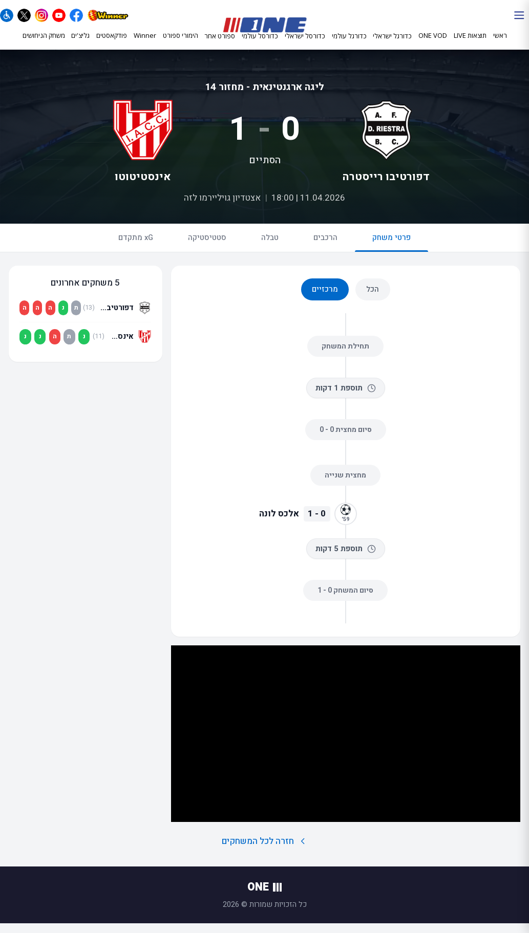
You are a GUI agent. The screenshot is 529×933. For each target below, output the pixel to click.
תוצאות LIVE (470, 44)
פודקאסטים (111, 44)
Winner (145, 44)
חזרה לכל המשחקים (264, 850)
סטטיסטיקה (207, 247)
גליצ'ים (80, 44)
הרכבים (325, 247)
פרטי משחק (391, 252)
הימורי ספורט (180, 44)
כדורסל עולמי (260, 45)
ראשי (500, 44)
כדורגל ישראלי (392, 45)
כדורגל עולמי (349, 45)
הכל (372, 299)
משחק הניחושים (44, 44)
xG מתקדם (135, 247)
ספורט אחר (219, 45)
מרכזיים (325, 299)
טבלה (270, 247)
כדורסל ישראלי (305, 45)
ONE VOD (432, 44)
